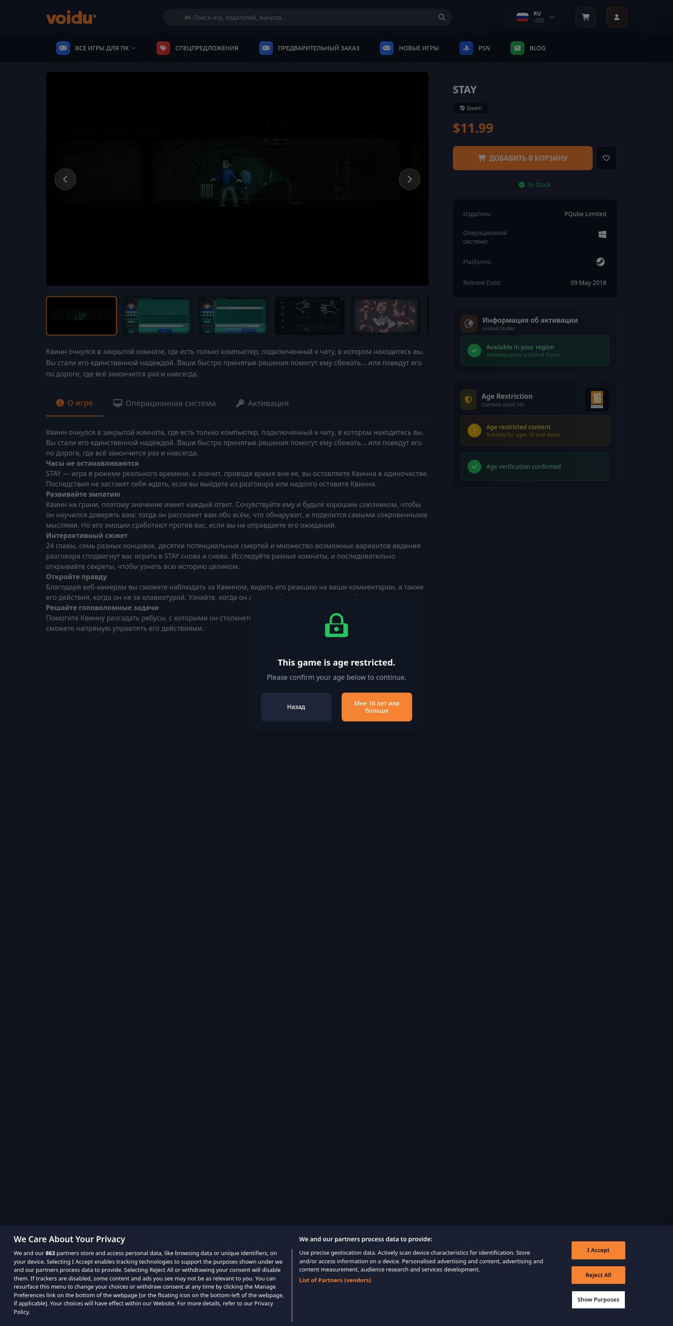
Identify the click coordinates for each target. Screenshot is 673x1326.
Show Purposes (599, 1304)
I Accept (598, 1254)
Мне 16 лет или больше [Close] (376, 707)
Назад (296, 707)
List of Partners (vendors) (335, 1284)
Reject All (599, 1279)
